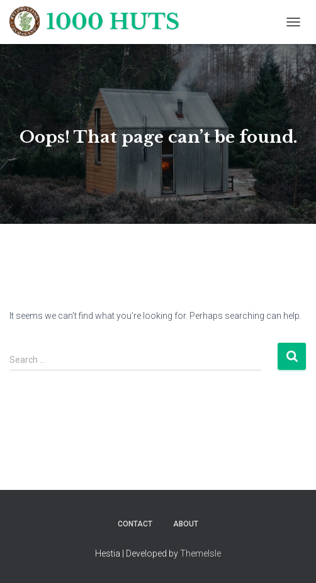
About (185, 523)
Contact (135, 523)
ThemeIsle (200, 553)
